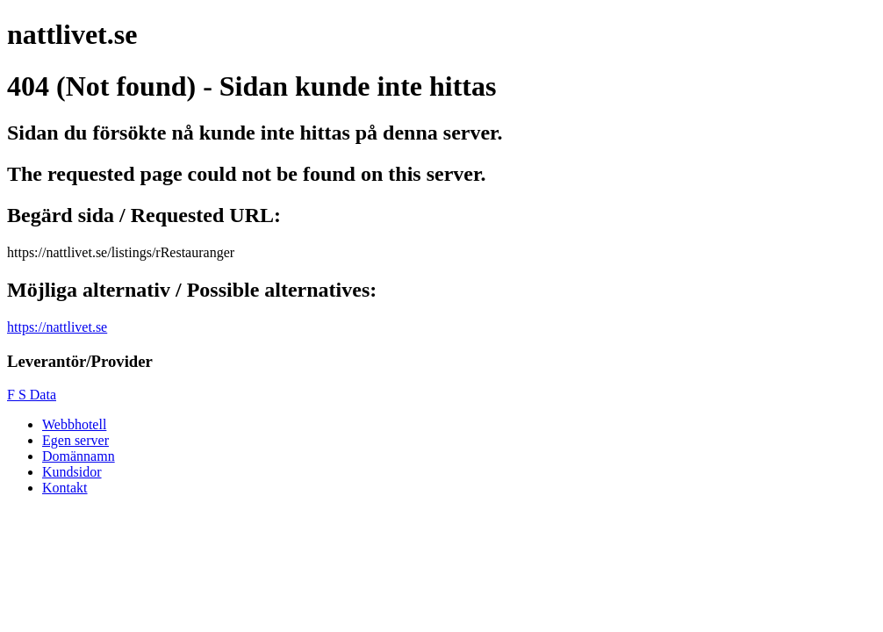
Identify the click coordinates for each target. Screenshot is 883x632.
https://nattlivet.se (57, 327)
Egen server (75, 440)
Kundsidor (72, 471)
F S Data (31, 394)
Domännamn (78, 456)
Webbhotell (74, 424)
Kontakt (65, 487)
